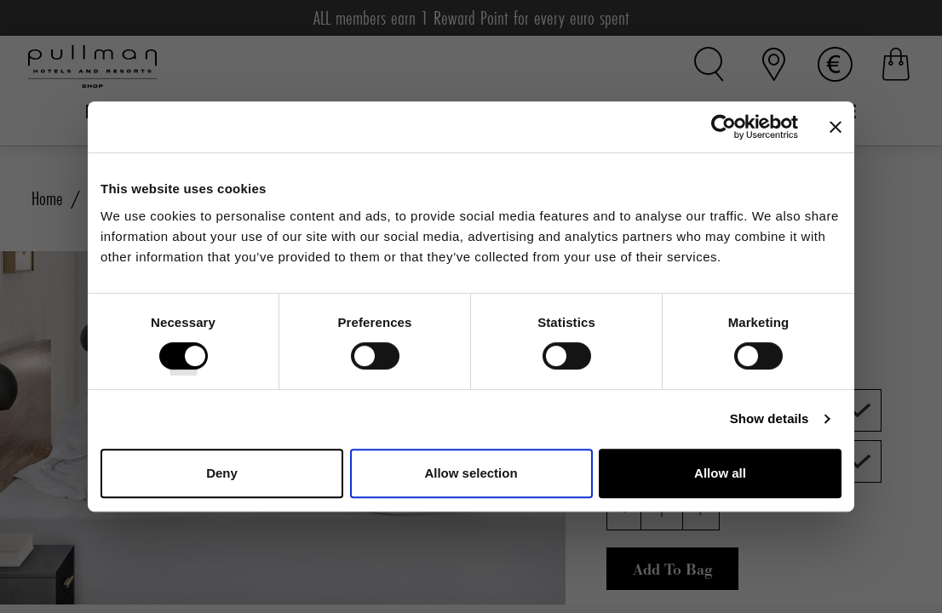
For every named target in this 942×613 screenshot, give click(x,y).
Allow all (720, 473)
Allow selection (470, 473)
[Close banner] (835, 127)
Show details (769, 418)
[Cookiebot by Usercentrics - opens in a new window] (723, 127)
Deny (222, 473)
